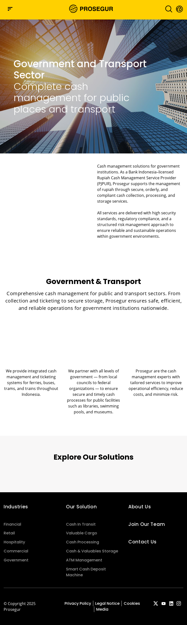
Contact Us (142, 542)
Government (16, 560)
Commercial (16, 551)
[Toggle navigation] (167, 9)
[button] (179, 9)
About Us (139, 506)
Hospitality (14, 542)
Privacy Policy (78, 603)
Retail (9, 533)
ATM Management (84, 560)
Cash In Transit (81, 524)
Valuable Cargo (81, 533)
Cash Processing (82, 542)
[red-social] (155, 604)
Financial (12, 524)
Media (102, 609)
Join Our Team (146, 524)
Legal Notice (107, 603)
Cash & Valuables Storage (92, 551)
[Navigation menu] (10, 9)
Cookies (132, 603)
